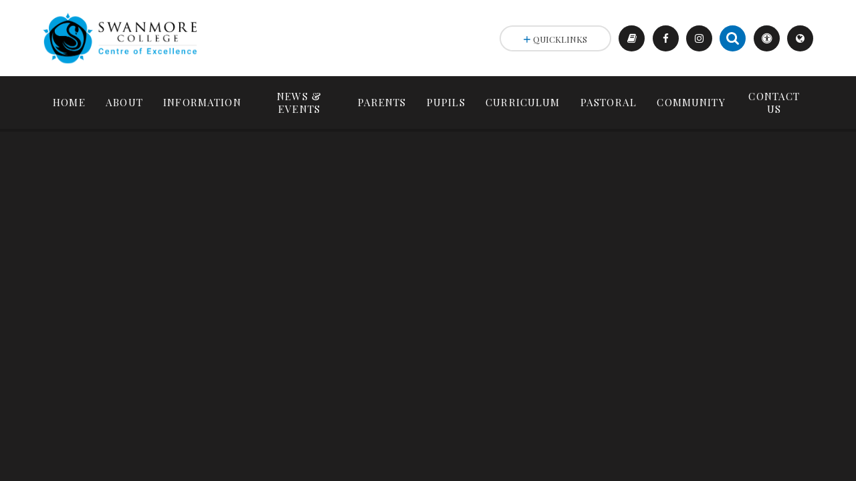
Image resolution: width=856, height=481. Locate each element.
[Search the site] (733, 38)
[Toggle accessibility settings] (767, 38)
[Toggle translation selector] (800, 38)
